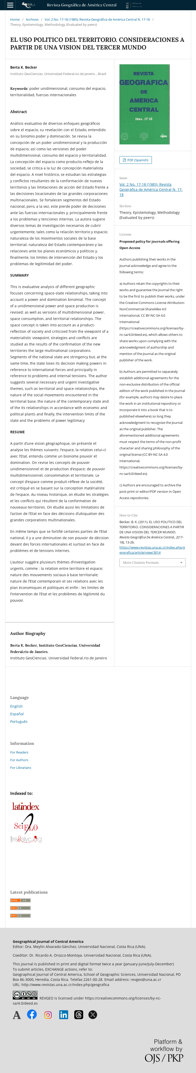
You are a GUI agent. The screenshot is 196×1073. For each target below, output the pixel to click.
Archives (32, 19)
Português (19, 721)
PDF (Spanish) (137, 160)
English (16, 706)
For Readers (19, 752)
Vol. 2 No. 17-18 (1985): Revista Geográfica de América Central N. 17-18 (97, 19)
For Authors (19, 760)
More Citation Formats (141, 562)
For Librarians (20, 767)
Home (15, 19)
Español (17, 713)
